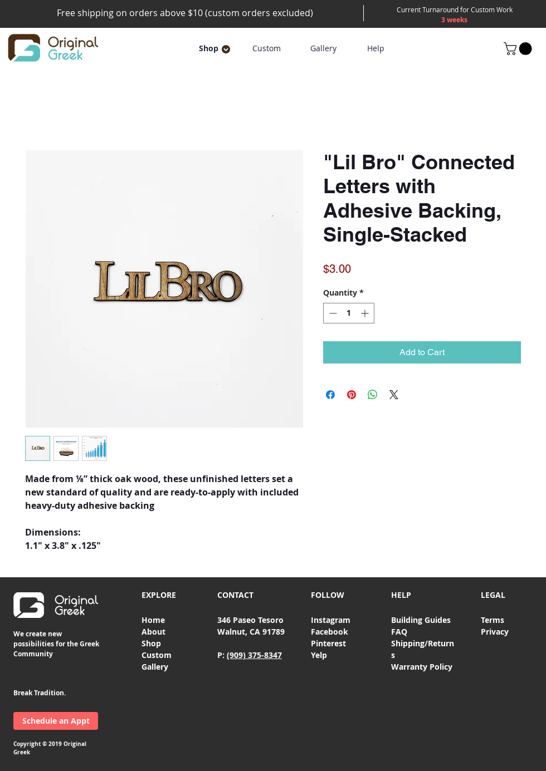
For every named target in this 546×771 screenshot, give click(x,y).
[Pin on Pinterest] (351, 394)
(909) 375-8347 (254, 655)
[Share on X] (394, 394)
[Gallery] (323, 48)
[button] (208, 48)
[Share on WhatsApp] (372, 394)
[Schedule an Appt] (55, 721)
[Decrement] (332, 313)
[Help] (375, 48)
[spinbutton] (349, 313)
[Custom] (266, 48)
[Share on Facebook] (330, 394)
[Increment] (366, 313)
